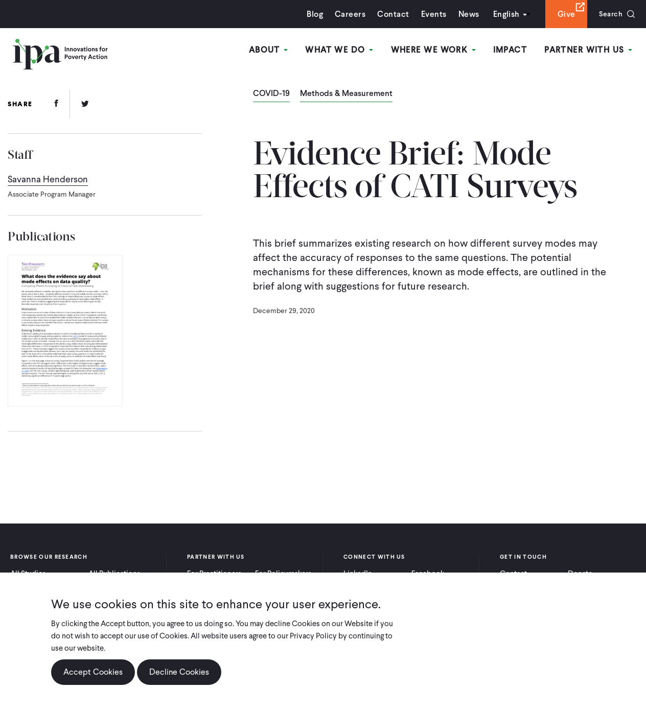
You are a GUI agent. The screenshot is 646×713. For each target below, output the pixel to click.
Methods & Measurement (346, 94)
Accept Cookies (93, 672)
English (502, 14)
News (464, 14)
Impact (512, 50)
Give (562, 14)
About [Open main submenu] (273, 50)
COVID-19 (271, 94)
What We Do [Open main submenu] (343, 50)
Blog (311, 14)
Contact (389, 14)
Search (608, 14)
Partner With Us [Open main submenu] (589, 50)
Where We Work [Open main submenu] (436, 50)
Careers (346, 14)
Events (430, 14)
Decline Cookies (179, 672)
